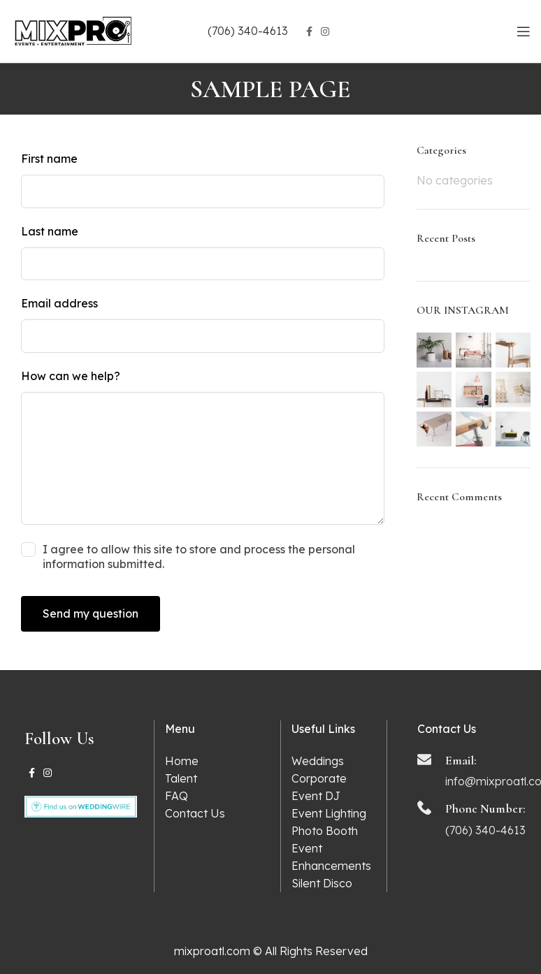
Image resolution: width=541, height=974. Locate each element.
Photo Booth (324, 831)
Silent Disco (321, 883)
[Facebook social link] (309, 31)
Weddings (317, 761)
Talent (181, 778)
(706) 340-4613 (248, 31)
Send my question (90, 613)
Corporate (319, 778)
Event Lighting (328, 813)
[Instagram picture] (434, 350)
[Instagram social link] (325, 31)
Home (182, 761)
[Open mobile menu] (524, 31)
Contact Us (195, 813)
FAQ (176, 796)
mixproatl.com (212, 951)
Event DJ (315, 796)
